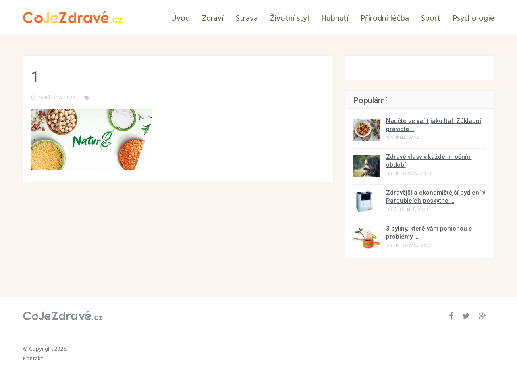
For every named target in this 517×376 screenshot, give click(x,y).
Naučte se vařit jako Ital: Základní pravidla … (433, 125)
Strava (247, 18)
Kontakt (33, 359)
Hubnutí (335, 18)
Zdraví (213, 18)
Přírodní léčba (385, 18)
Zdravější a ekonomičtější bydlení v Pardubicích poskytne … (435, 196)
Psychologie (473, 18)
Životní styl (289, 18)
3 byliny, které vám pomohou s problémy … (429, 232)
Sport (430, 18)
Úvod (180, 18)
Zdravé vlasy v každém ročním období (429, 160)
